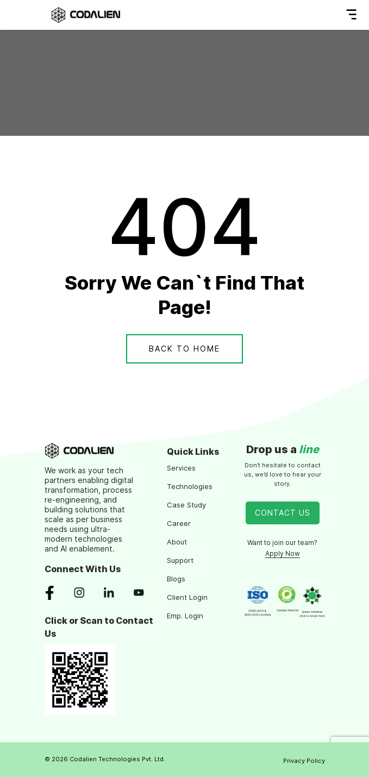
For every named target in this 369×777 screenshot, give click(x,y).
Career (179, 523)
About (177, 541)
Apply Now (282, 553)
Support (180, 560)
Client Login (187, 597)
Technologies (189, 486)
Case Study (186, 504)
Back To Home (184, 348)
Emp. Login (185, 615)
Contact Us (282, 512)
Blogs (176, 578)
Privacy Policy (304, 761)
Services (181, 467)
